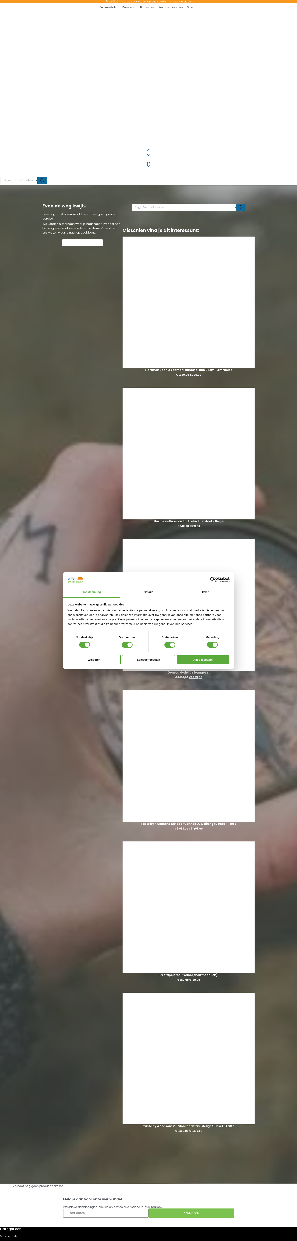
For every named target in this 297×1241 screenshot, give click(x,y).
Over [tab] (205, 592)
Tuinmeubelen (108, 7)
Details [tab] (148, 592)
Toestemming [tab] (91, 592)
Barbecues (147, 7)
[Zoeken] (42, 180)
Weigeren (94, 659)
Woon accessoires (171, 7)
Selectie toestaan (148, 659)
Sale (190, 7)
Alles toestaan (203, 659)
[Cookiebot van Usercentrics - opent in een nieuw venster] (213, 579)
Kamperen (129, 7)
